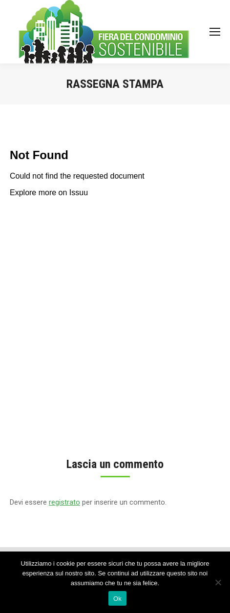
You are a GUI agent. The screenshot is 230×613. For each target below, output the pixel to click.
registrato (64, 502)
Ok (117, 598)
